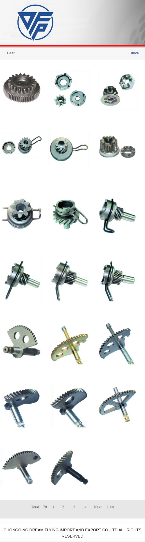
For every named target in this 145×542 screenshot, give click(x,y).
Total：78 (39, 507)
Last (110, 507)
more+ (136, 53)
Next (97, 507)
